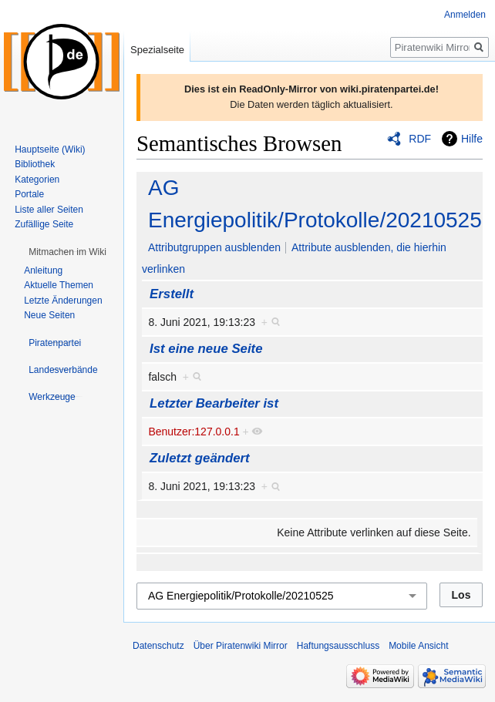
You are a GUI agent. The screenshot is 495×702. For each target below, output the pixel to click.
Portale (29, 194)
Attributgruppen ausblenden (214, 247)
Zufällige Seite (44, 224)
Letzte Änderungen (63, 300)
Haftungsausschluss (338, 645)
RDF (420, 139)
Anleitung (43, 270)
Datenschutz (158, 645)
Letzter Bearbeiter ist (214, 403)
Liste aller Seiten (49, 209)
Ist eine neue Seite (206, 348)
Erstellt (172, 294)
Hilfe (472, 139)
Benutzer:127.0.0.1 (193, 431)
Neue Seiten (49, 315)
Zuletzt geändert (200, 458)
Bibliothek (35, 164)
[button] (67, 252)
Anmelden (465, 14)
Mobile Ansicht (418, 645)
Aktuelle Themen (58, 285)
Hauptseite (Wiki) (50, 149)
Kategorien (37, 179)
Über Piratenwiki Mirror (241, 645)
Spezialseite (157, 49)
